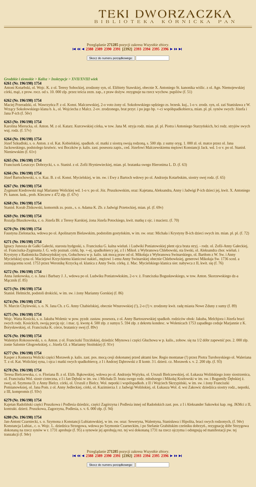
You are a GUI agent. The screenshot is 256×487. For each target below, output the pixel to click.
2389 (98, 49)
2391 (117, 49)
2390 (107, 49)
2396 (165, 49)
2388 (89, 49)
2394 (146, 49)
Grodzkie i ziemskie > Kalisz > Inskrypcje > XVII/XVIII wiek (51, 79)
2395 (156, 49)
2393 (137, 49)
